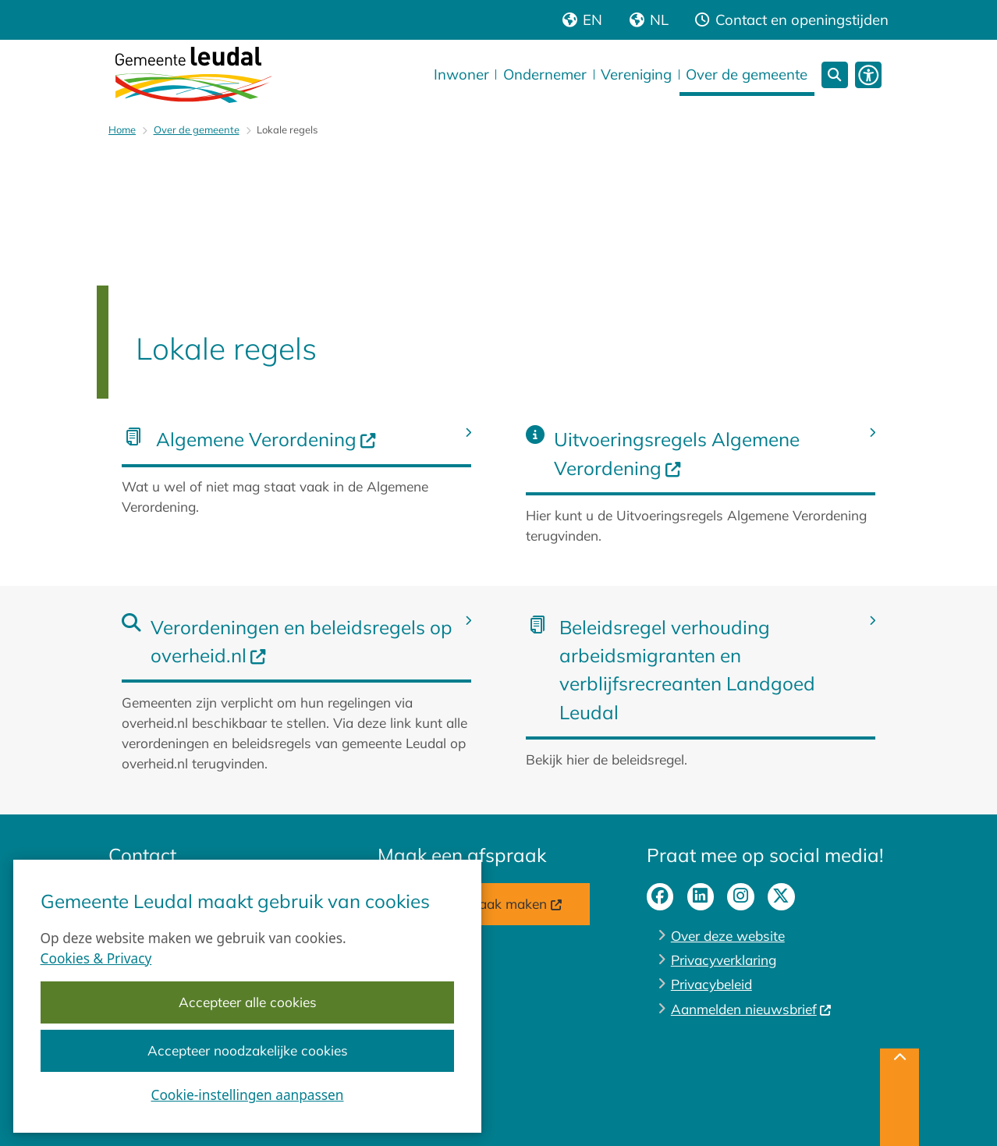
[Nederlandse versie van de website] (649, 20)
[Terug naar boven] (899, 1097)
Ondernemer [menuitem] (545, 74)
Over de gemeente (196, 129)
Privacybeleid (711, 984)
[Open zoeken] (835, 75)
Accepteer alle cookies (248, 1003)
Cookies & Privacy (96, 958)
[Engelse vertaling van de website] (582, 20)
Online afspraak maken (483, 904)
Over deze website (728, 936)
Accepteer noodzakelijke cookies (247, 1051)
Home (122, 129)
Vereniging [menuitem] (636, 74)
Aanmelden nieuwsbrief (751, 1009)
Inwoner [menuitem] (461, 74)
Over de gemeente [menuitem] (746, 74)
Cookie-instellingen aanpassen (247, 1096)
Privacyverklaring (723, 960)
